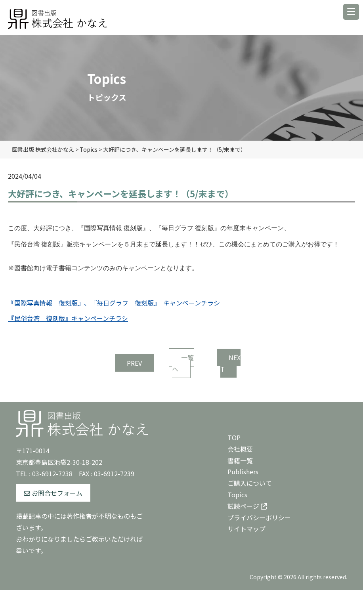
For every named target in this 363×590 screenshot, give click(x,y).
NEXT (230, 363)
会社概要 (240, 449)
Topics (237, 494)
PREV (134, 363)
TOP (234, 437)
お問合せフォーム (53, 493)
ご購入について (249, 483)
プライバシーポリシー (259, 517)
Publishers (242, 471)
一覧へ (183, 363)
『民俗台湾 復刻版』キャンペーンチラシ (68, 318)
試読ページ (247, 506)
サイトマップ (246, 528)
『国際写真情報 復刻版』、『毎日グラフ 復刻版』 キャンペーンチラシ (114, 302)
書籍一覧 (240, 460)
